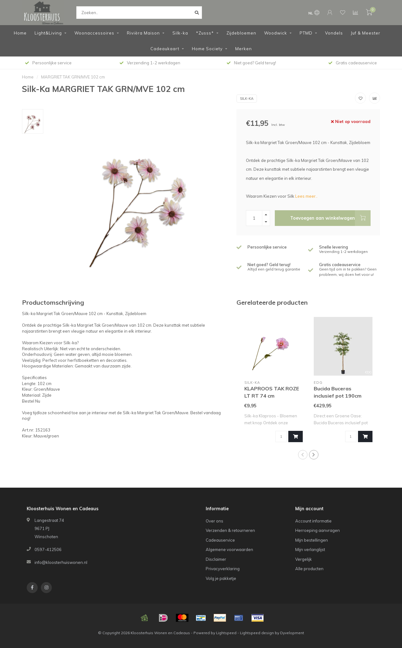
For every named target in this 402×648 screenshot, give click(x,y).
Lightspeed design (257, 632)
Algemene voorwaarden (229, 549)
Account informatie (313, 520)
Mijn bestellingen (311, 540)
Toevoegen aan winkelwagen (330, 218)
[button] (302, 454)
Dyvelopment (292, 632)
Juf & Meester (365, 32)
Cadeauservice (220, 540)
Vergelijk (303, 559)
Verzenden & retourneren (230, 530)
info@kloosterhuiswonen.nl (61, 562)
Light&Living (48, 32)
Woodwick (275, 32)
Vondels (334, 32)
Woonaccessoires (94, 32)
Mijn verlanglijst (310, 549)
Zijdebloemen (241, 32)
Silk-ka (180, 32)
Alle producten (309, 568)
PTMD (306, 32)
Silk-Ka (246, 98)
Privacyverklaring (223, 568)
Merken (243, 48)
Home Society (207, 48)
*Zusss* (205, 32)
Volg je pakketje (221, 578)
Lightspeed (226, 632)
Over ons (214, 520)
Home (20, 32)
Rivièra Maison (143, 32)
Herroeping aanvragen (317, 530)
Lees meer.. (306, 196)
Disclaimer (216, 559)
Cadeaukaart (164, 48)
